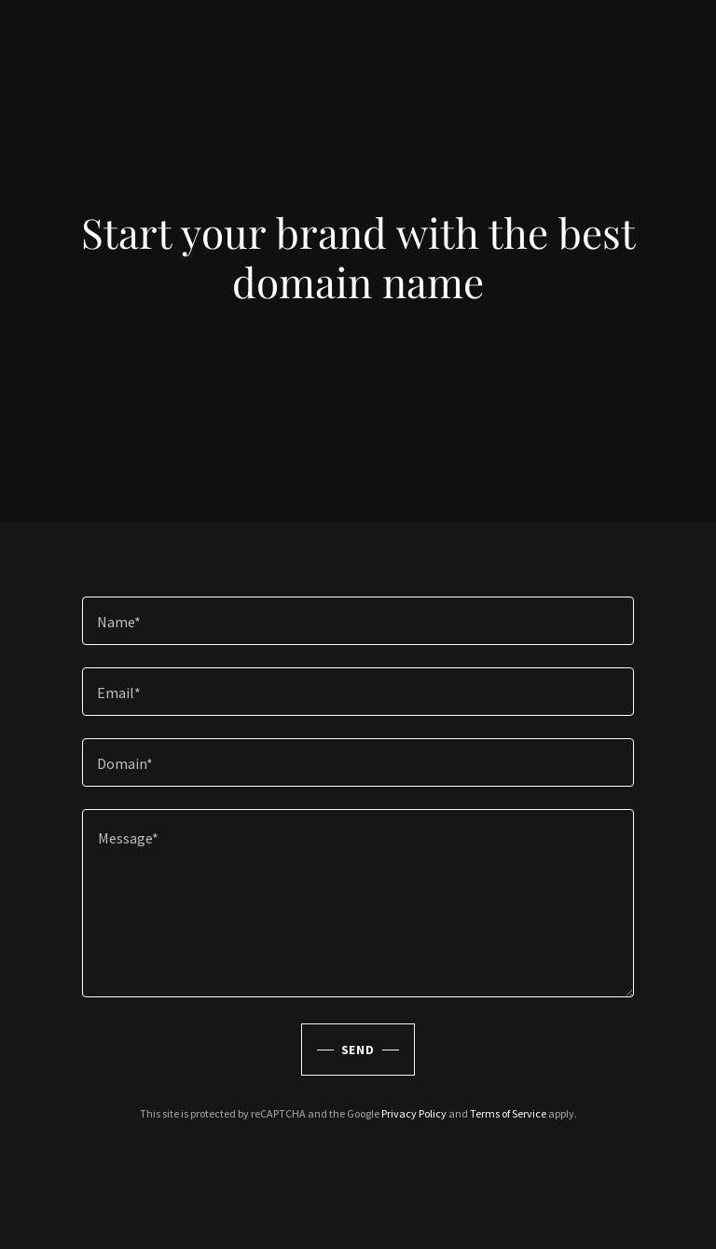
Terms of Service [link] (508, 1113)
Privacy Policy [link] (414, 1113)
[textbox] (358, 621)
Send (358, 1049)
